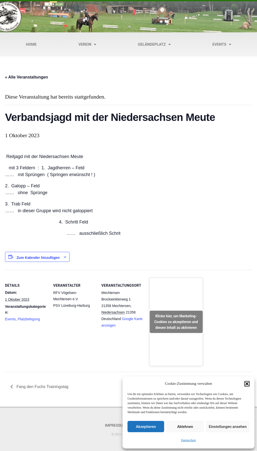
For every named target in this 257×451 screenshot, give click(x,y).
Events (221, 44)
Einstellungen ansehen (228, 426)
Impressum (115, 425)
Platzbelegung (29, 319)
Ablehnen (185, 426)
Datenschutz (188, 440)
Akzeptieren (146, 426)
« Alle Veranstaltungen (26, 77)
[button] (246, 383)
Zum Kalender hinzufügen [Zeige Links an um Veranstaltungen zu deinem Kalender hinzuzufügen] (38, 258)
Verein (87, 44)
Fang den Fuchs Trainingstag (42, 387)
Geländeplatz (154, 44)
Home (31, 44)
